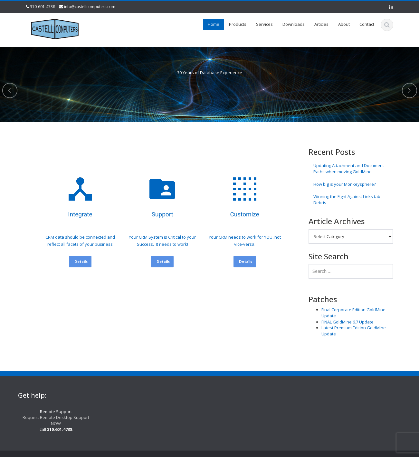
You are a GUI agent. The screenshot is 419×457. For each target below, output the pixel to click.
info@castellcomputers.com (89, 6)
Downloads (293, 24)
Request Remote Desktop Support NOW (52, 420)
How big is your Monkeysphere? (344, 184)
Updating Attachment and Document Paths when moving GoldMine (348, 168)
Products (237, 24)
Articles (321, 24)
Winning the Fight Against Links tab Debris (346, 199)
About (344, 24)
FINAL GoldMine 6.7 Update (347, 322)
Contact (366, 24)
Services (264, 24)
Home (213, 24)
